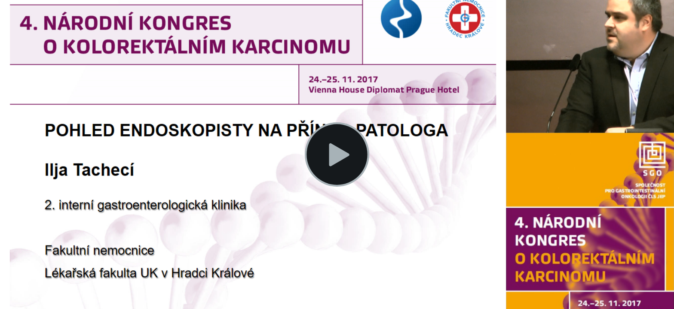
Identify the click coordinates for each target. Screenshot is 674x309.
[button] (337, 154)
